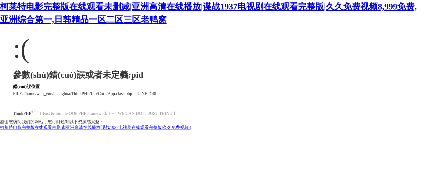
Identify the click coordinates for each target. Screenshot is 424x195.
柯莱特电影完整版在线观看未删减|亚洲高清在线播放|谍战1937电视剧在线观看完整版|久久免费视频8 (95, 127)
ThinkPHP (22, 113)
